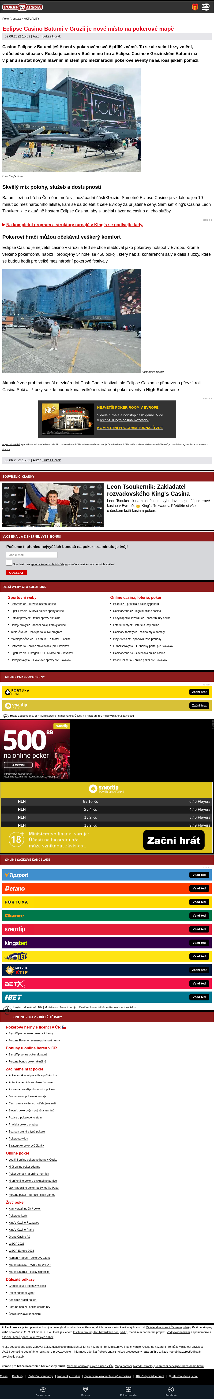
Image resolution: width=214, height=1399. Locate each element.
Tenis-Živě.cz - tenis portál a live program (36, 632)
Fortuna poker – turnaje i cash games (32, 1194)
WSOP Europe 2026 (21, 1250)
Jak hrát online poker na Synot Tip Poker (34, 1187)
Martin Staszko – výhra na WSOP (30, 1264)
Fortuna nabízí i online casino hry (29, 1307)
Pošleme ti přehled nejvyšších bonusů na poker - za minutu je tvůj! (67, 546)
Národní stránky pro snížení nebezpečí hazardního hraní (168, 1366)
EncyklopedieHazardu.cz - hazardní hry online (141, 618)
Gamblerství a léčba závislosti (27, 1286)
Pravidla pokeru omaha (23, 1124)
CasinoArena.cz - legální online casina (137, 611)
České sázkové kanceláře (25, 1314)
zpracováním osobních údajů (49, 564)
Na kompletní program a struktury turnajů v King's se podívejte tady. (74, 224)
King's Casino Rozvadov (24, 1222)
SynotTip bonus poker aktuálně (28, 1054)
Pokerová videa (18, 1138)
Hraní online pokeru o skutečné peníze (33, 1180)
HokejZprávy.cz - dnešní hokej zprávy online (38, 625)
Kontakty (17, 1376)
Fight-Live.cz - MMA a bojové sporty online (37, 611)
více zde (6, 449)
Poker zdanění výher (21, 1293)
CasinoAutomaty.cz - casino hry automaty (139, 632)
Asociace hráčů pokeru (23, 1300)
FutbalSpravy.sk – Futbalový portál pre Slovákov (143, 646)
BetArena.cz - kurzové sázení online (33, 604)
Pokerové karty (18, 1215)
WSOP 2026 (16, 1243)
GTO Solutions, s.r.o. (185, 1376)
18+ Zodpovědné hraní (150, 1376)
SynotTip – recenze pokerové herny (31, 1033)
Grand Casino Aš (19, 1236)
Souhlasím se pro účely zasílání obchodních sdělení (64, 564)
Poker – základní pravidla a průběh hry (33, 1075)
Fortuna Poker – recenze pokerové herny (34, 1040)
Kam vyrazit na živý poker (25, 1208)
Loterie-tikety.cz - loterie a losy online (136, 625)
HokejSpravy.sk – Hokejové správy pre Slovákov (41, 660)
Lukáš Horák (51, 36)
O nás (4, 1376)
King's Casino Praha (21, 1229)
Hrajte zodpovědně (11, 444)
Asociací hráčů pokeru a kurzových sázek (27, 1337)
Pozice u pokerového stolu (25, 1117)
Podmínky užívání (68, 1376)
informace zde (82, 1351)
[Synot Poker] (35, 778)
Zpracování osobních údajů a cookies (107, 1376)
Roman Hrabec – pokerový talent (29, 1257)
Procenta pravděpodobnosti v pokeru (32, 1089)
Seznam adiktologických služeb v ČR (90, 1366)
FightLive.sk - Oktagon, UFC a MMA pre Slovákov (42, 653)
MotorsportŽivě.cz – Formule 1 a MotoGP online (41, 639)
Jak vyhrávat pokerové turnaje (27, 1096)
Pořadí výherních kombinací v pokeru (32, 1082)
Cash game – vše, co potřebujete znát (32, 1103)
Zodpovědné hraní (178, 1332)
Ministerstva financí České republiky (168, 1327)
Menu (205, 7)
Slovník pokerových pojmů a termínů (31, 1110)
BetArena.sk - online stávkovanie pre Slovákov (40, 646)
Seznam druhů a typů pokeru (27, 1131)
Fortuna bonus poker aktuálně (27, 1061)
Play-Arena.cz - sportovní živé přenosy (137, 639)
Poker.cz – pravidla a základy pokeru (136, 604)
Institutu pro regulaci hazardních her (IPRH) (100, 1332)
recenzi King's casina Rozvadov (124, 420)
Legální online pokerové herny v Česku (33, 1159)
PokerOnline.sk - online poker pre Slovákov (140, 660)
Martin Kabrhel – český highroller (29, 1271)
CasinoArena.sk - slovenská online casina (139, 653)
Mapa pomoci (123, 1366)
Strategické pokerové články (26, 1145)
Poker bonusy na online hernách (29, 1173)
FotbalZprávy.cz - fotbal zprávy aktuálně (35, 618)
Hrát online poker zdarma (24, 1166)
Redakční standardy (40, 1376)
